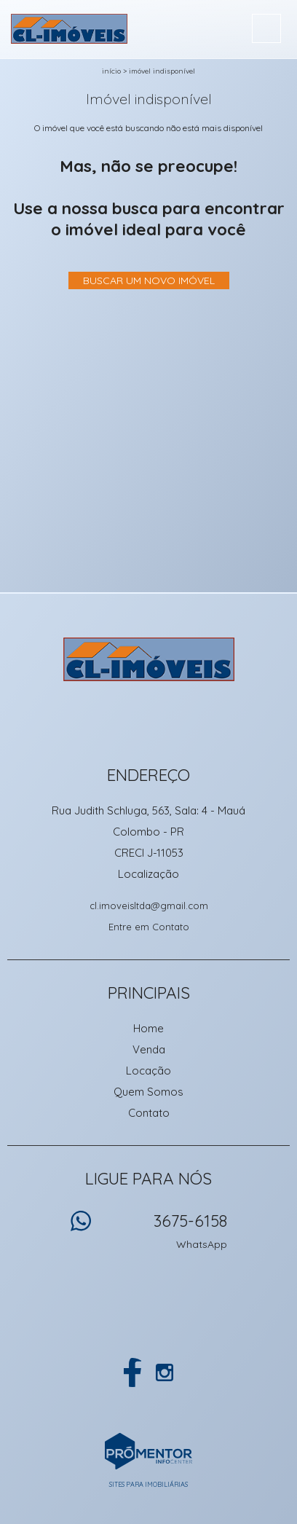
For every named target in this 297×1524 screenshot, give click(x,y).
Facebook (132, 1372)
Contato (149, 1113)
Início (111, 71)
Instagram (164, 1372)
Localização (148, 874)
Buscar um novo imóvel (149, 280)
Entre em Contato (148, 926)
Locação (148, 1070)
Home (148, 1028)
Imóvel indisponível (162, 71)
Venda (148, 1049)
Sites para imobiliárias (148, 1484)
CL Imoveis (148, 659)
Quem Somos (148, 1092)
